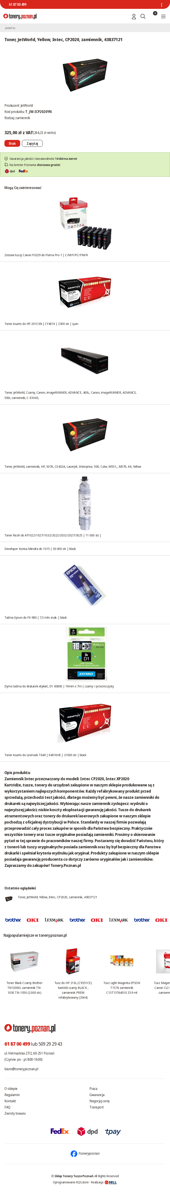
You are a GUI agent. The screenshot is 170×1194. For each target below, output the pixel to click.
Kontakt (10, 1101)
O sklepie (10, 1088)
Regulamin (12, 1094)
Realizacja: (104, 1182)
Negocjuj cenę (99, 1101)
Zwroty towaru (15, 1113)
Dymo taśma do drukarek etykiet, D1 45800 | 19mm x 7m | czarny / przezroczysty (59, 686)
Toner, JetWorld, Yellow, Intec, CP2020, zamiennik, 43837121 (57, 897)
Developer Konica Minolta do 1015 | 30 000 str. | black (40, 548)
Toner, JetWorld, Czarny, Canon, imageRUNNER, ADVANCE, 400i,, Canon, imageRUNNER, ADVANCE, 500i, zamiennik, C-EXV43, (70, 395)
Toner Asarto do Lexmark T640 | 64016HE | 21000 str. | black (45, 755)
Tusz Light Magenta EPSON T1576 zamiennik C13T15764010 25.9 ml (121, 987)
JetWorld (27, 105)
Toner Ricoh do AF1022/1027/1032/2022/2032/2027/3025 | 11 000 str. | (52, 535)
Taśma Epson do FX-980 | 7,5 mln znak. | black (35, 617)
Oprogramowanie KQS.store (71, 1182)
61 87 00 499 (17, 4)
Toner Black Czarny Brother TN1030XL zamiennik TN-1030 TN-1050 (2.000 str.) (24, 987)
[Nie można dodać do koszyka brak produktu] (12, 143)
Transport (96, 1107)
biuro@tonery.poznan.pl (21, 1068)
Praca (93, 1088)
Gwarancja (96, 1094)
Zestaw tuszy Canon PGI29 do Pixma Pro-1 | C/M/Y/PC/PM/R (46, 255)
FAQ (7, 1107)
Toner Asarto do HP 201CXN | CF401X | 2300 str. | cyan (41, 323)
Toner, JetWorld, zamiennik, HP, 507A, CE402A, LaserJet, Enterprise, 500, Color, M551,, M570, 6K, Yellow (72, 466)
